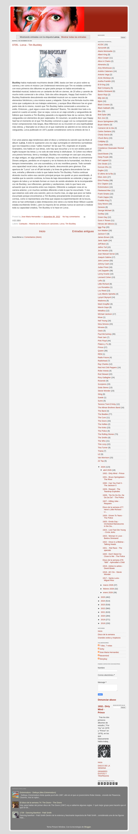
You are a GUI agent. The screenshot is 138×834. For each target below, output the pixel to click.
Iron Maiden (103, 230)
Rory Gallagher (104, 377)
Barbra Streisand (105, 91)
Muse (100, 317)
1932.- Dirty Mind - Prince (113, 473)
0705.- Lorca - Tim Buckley (27, 45)
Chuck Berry (103, 138)
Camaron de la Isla (106, 128)
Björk (100, 101)
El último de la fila (105, 174)
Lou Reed (102, 291)
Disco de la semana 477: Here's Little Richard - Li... (113, 509)
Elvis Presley (103, 180)
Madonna (102, 301)
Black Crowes (104, 105)
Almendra (102, 64)
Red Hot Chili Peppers (107, 367)
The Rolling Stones (106, 434)
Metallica (101, 311)
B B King (101, 84)
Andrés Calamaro (105, 71)
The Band (102, 411)
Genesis (101, 207)
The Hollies (102, 424)
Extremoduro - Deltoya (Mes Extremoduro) (38, 792)
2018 (103, 623)
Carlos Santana (104, 131)
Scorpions (102, 384)
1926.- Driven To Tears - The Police (113, 516)
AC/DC (101, 44)
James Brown (104, 237)
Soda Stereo (103, 387)
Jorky (102, 649)
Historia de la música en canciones (44, 224)
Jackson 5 (102, 234)
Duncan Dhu (103, 167)
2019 (103, 619)
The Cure (102, 417)
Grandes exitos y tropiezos (109, 638)
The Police (102, 431)
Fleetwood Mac (104, 190)
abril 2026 (107, 470)
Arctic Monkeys (104, 78)
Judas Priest (103, 267)
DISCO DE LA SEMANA (104, 767)
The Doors (102, 421)
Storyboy (103, 659)
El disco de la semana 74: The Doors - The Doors (41, 802)
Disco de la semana (106, 634)
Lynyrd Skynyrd (104, 297)
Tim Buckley (70, 224)
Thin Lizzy (102, 444)
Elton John (102, 177)
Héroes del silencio (106, 224)
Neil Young (102, 321)
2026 (103, 467)
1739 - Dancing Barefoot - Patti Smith (36, 813)
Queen (101, 351)
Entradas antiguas (83, 231)
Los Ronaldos (104, 287)
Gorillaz (101, 214)
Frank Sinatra (103, 194)
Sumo (100, 401)
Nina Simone (103, 324)
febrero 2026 (108, 589)
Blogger (87, 827)
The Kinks (102, 427)
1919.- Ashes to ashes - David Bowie (113, 567)
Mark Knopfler (104, 304)
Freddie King (103, 200)
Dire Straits (102, 164)
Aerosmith (102, 48)
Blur (99, 111)
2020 (103, 616)
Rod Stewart (103, 374)
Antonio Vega (103, 74)
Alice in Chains (104, 61)
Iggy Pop (101, 227)
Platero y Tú (103, 344)
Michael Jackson (105, 314)
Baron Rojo (102, 94)
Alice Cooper (103, 58)
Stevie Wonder (104, 391)
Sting (100, 394)
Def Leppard (103, 160)
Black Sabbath (104, 108)
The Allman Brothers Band (109, 407)
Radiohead (102, 361)
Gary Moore (103, 204)
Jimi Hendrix (103, 250)
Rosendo (102, 381)
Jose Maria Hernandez (109, 652)
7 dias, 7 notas (23, 10)
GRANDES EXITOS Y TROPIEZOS (103, 773)
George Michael (104, 210)
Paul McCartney (105, 334)
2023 (103, 605)
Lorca (62, 224)
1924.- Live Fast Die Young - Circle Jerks (114, 531)
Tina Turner (103, 447)
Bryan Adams (103, 125)
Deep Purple (103, 157)
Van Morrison (103, 457)
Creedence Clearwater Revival (111, 148)
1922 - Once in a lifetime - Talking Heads (114, 543)
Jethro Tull (102, 247)
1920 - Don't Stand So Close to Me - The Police (114, 555)
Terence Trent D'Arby (107, 404)
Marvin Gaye (103, 307)
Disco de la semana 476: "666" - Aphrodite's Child (114, 561)
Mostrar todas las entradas (73, 37)
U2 (99, 454)
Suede (100, 397)
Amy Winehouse (105, 68)
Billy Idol (101, 98)
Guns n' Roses (104, 220)
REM (100, 354)
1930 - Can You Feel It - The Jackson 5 (113, 484)
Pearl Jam (102, 337)
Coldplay (101, 141)
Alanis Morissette (105, 51)
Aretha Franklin (104, 81)
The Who (102, 441)
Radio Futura (103, 357)
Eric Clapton (103, 184)
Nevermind (104, 656)
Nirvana (101, 327)
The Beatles (103, 414)
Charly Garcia (104, 135)
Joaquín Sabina (104, 257)
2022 (103, 608)
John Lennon (103, 260)
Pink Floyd (102, 341)
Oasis (100, 331)
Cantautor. (23, 224)
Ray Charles (103, 364)
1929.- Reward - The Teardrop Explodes (111, 490)
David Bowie (103, 154)
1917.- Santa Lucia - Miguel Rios (111, 579)
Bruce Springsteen (106, 121)
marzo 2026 (108, 585)
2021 (103, 612)
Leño (100, 281)
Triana (100, 451)
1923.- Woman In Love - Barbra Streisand (113, 537)
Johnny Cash (103, 264)
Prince (100, 347)
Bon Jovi (101, 118)
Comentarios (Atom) (32, 237)
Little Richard (103, 284)
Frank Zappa (103, 197)
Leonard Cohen (104, 277)
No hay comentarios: (72, 217)
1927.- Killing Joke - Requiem (111, 502)
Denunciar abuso (107, 700)
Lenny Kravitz (104, 274)
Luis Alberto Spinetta (106, 294)
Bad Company (104, 88)
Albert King (102, 54)
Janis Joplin (103, 240)
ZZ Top (101, 461)
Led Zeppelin (103, 270)
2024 (103, 601)
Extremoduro (103, 187)
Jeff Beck (102, 244)
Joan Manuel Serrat (106, 254)
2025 (103, 597)
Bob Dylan (102, 115)
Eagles (101, 170)
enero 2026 (108, 592)
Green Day (102, 217)
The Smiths (103, 437)
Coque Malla (103, 145)
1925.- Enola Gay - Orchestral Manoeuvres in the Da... (113, 523)
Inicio (42, 231)
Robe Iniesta (103, 371)
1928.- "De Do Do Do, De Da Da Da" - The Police (113, 496)
